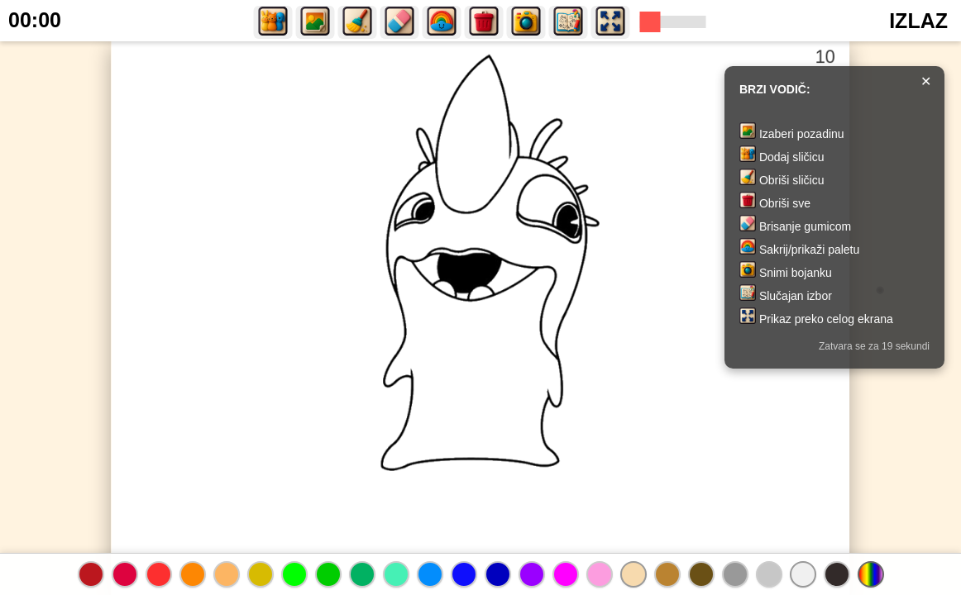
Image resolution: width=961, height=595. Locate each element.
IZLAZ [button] (918, 20)
